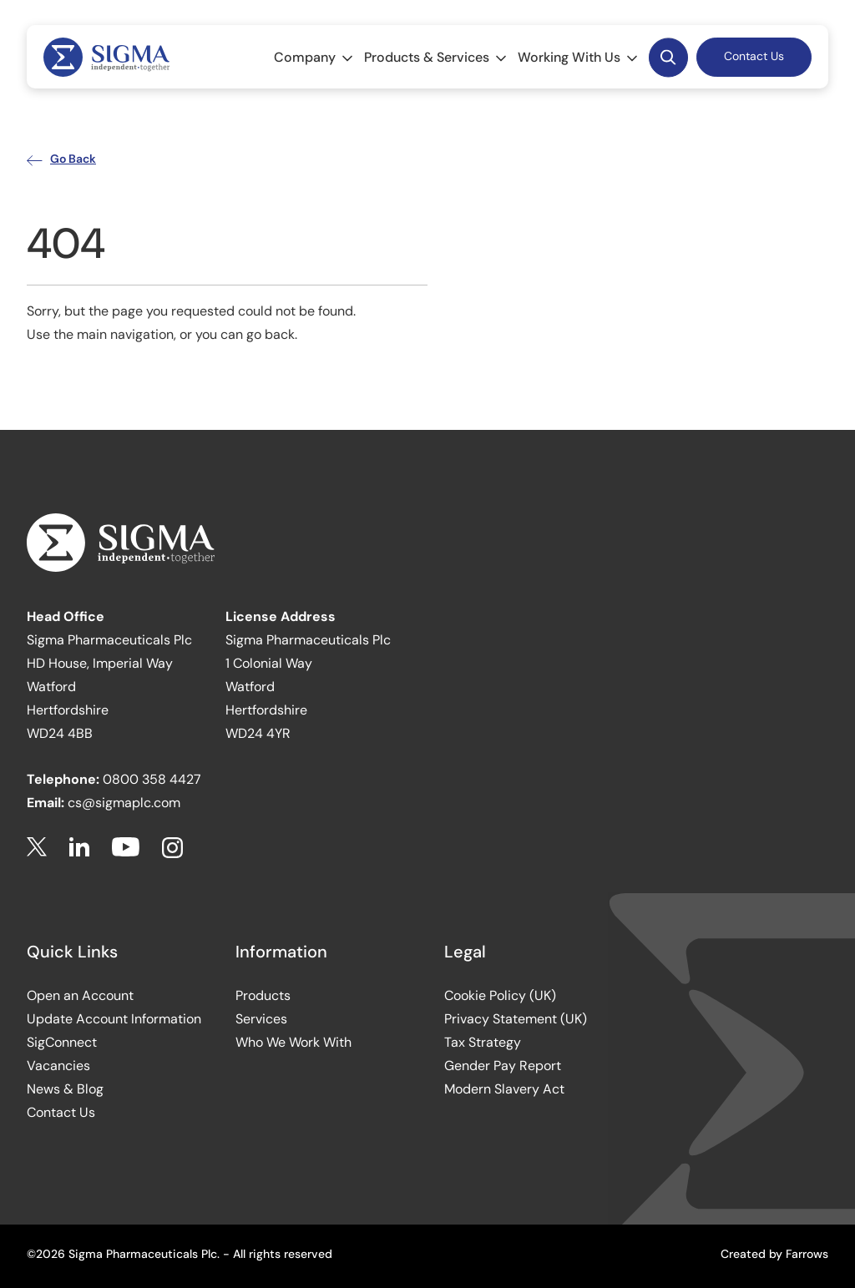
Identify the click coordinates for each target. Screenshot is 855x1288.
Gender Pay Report (502, 1065)
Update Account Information (114, 1019)
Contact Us (754, 55)
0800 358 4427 (152, 779)
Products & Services (436, 57)
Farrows (807, 1253)
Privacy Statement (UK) (515, 1019)
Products (263, 995)
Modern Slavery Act (504, 1089)
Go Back (61, 158)
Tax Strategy (482, 1042)
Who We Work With (293, 1042)
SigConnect (62, 1042)
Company (315, 57)
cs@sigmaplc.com (124, 802)
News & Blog (65, 1089)
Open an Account (80, 995)
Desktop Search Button (667, 56)
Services (261, 1019)
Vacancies (58, 1065)
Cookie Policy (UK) (500, 995)
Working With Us (579, 57)
